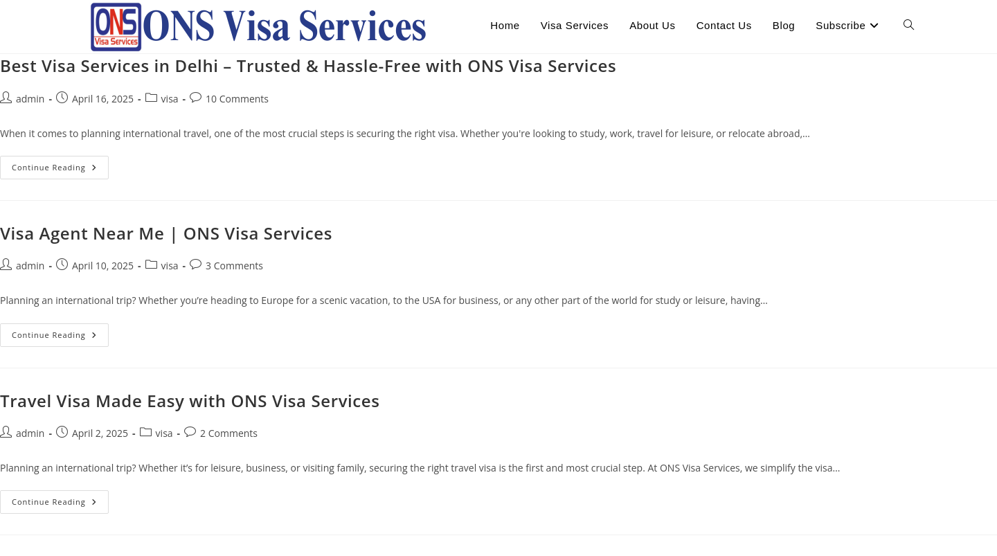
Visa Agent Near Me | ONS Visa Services (166, 233)
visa (170, 98)
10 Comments (237, 98)
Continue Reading (60, 170)
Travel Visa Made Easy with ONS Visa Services (190, 400)
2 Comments (229, 433)
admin (30, 98)
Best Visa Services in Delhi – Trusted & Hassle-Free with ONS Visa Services (308, 65)
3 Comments (234, 265)
